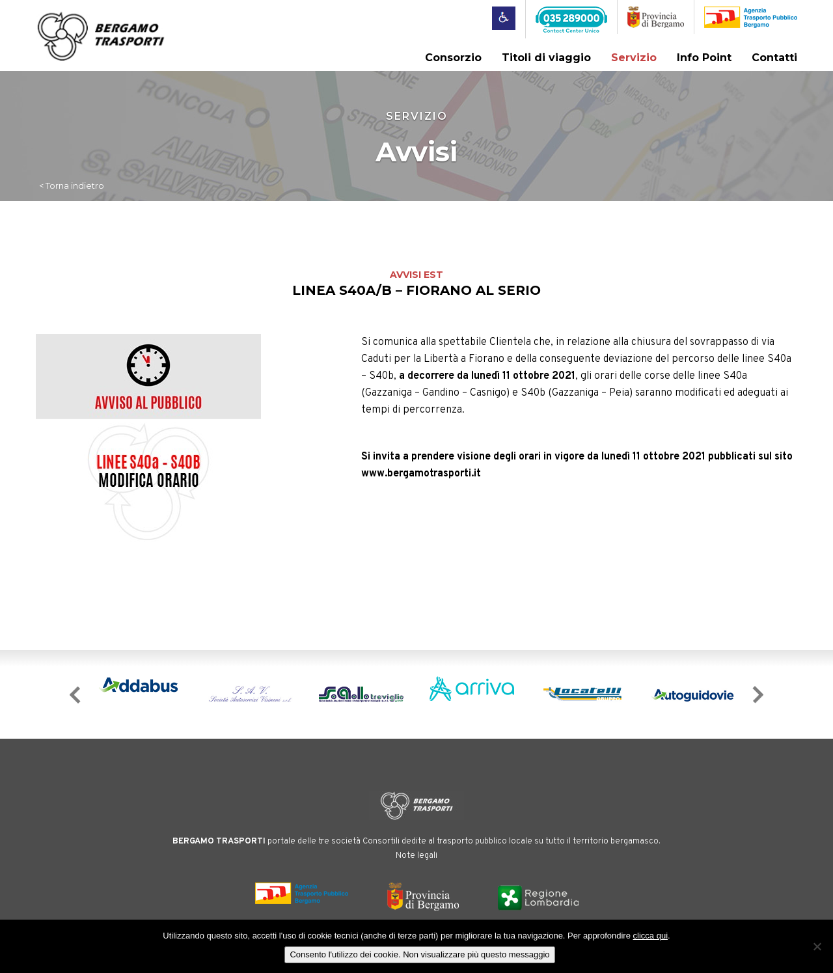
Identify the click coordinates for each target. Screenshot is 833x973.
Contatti (774, 57)
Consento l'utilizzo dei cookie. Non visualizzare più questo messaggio (419, 954)
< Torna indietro (71, 185)
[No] (816, 946)
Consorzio (453, 57)
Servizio (634, 57)
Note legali (416, 856)
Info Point (704, 57)
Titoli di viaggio (546, 57)
